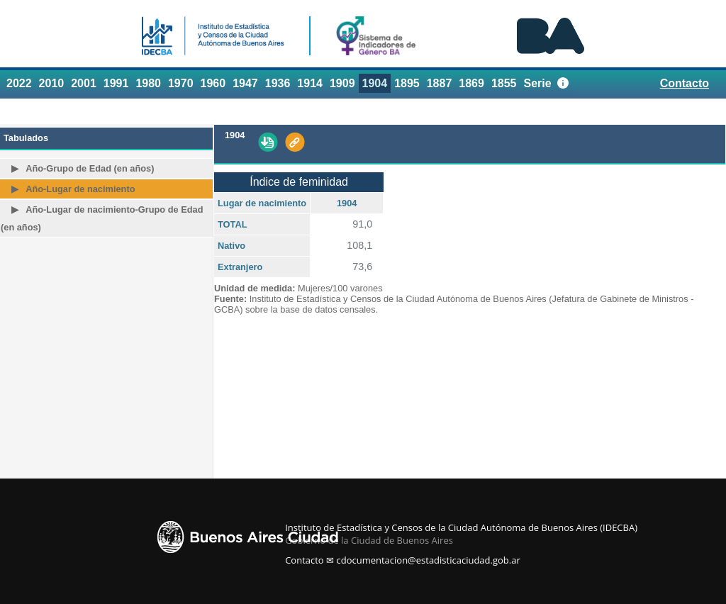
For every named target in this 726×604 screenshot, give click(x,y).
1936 (278, 83)
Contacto (684, 83)
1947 (245, 83)
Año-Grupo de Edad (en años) (90, 168)
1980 (148, 83)
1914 (310, 83)
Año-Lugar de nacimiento (80, 189)
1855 (504, 83)
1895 (407, 83)
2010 (52, 83)
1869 (471, 83)
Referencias (684, 110)
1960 (213, 83)
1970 (181, 83)
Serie (538, 83)
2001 (83, 83)
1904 (375, 83)
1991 (116, 83)
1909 (342, 83)
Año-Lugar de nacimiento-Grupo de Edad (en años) (102, 218)
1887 (439, 83)
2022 (19, 83)
